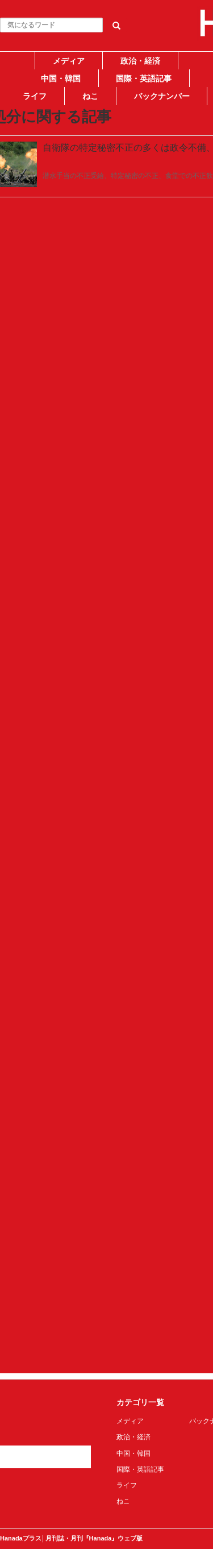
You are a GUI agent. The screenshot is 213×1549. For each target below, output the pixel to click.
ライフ (35, 96)
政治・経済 (140, 60)
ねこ (90, 96)
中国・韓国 (61, 78)
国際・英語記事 (144, 78)
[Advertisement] (106, 213)
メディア (69, 60)
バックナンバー (162, 96)
